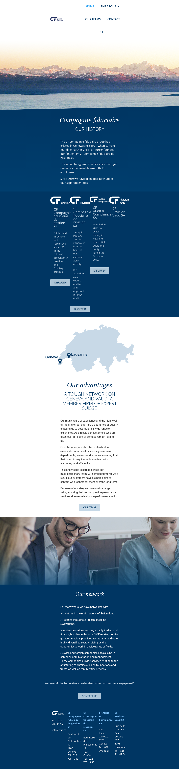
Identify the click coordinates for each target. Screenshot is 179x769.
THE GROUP (110, 6)
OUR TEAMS (93, 19)
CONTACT (113, 19)
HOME (90, 6)
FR (102, 32)
